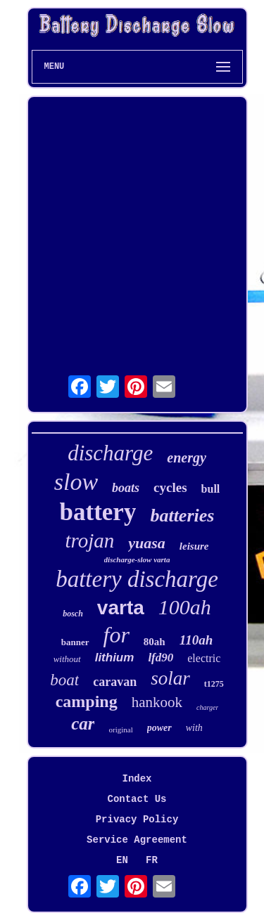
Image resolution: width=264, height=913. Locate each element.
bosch (73, 614)
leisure (194, 546)
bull (210, 489)
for (116, 634)
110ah (196, 640)
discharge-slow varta (137, 559)
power (159, 728)
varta (120, 608)
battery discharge (137, 579)
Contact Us (136, 799)
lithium (114, 657)
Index (136, 778)
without (67, 659)
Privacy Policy (137, 819)
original (120, 729)
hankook (157, 702)
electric (203, 658)
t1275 (214, 684)
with (194, 728)
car (82, 723)
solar (170, 678)
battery (98, 512)
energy (186, 457)
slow (76, 482)
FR (152, 860)
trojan (89, 540)
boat (64, 680)
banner (75, 642)
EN (122, 860)
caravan (115, 682)
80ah (154, 641)
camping (87, 701)
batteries (182, 515)
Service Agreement (137, 840)
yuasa (146, 543)
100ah (184, 607)
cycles (170, 487)
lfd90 (160, 657)
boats (125, 488)
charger (207, 707)
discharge (110, 453)
